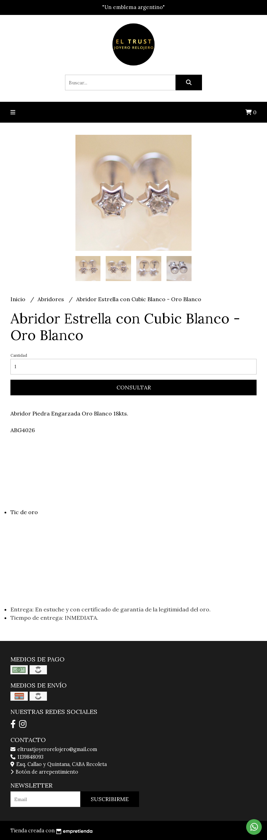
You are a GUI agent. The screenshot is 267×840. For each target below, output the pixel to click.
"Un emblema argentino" (133, 7)
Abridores (51, 299)
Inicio (18, 299)
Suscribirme (110, 799)
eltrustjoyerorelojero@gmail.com (53, 749)
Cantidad (18, 355)
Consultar (133, 387)
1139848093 (26, 757)
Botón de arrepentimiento (44, 772)
